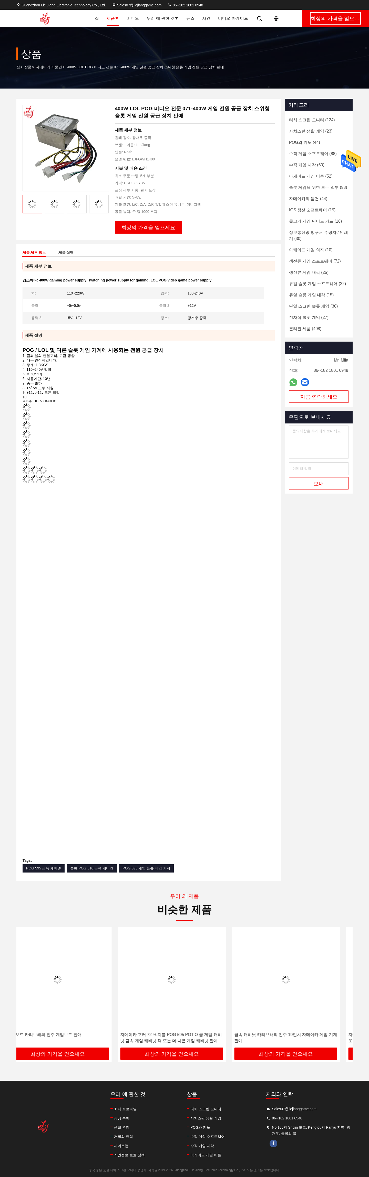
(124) (312, 120)
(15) (311, 295)
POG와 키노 (200, 1127)
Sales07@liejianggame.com (137, 5)
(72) (315, 261)
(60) (306, 165)
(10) (311, 250)
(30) (318, 235)
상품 (28, 67)
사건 (206, 18)
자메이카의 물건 (49, 67)
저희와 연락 (123, 1137)
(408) (305, 328)
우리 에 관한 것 (163, 18)
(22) (317, 283)
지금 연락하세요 (318, 397)
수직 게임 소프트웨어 (207, 1137)
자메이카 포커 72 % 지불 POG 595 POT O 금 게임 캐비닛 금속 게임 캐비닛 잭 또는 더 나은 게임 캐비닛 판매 (183, 1037)
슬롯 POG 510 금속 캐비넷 (91, 868)
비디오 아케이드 (233, 18)
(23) (311, 131)
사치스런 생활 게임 (205, 1118)
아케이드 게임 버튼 (205, 1155)
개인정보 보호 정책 (129, 1155)
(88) (313, 153)
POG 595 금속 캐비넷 (43, 868)
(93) (318, 187)
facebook (273, 1143)
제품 (113, 18)
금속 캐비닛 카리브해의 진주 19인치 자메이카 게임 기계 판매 (298, 1037)
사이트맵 (121, 1146)
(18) (315, 221)
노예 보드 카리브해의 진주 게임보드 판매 (56, 1034)
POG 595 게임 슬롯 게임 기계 (146, 868)
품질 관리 (121, 1127)
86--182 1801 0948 (185, 5)
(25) (309, 272)
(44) (304, 142)
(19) (312, 210)
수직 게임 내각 (202, 1146)
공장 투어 (121, 1118)
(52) (311, 176)
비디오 (133, 18)
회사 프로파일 (125, 1109)
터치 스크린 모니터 (205, 1109)
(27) (309, 317)
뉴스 (190, 18)
